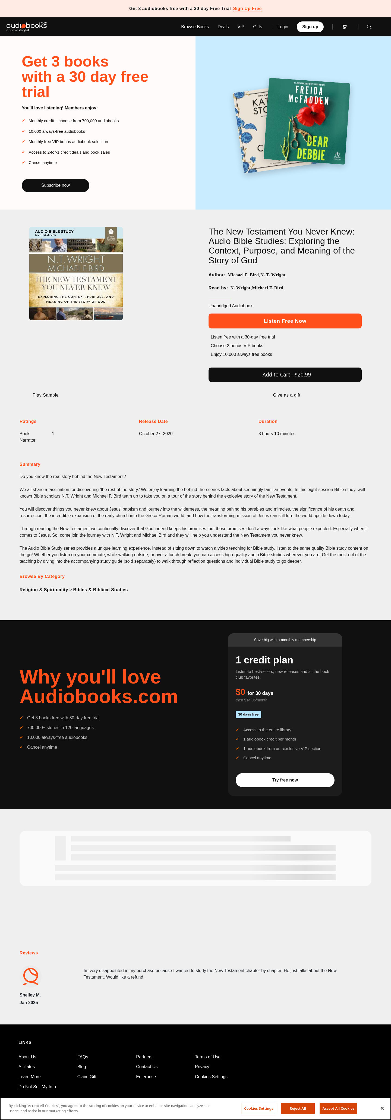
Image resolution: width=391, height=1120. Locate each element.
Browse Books (195, 26)
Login (283, 26)
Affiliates (26, 1066)
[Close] (382, 1108)
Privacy (202, 1066)
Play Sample (46, 395)
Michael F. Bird (243, 275)
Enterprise (146, 1076)
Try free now (285, 780)
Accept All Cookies (339, 1108)
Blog (81, 1066)
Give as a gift (286, 395)
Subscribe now (55, 185)
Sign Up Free (247, 8)
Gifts (257, 26)
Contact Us (146, 1066)
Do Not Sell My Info (37, 1086)
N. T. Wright (273, 275)
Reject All (298, 1108)
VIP (241, 26)
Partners (144, 1057)
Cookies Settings (211, 1076)
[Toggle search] (370, 27)
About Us (27, 1057)
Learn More (29, 1076)
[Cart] (345, 27)
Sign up (310, 26)
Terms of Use (207, 1057)
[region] (195, 1109)
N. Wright (241, 288)
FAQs (82, 1057)
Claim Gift (86, 1076)
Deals (223, 26)
